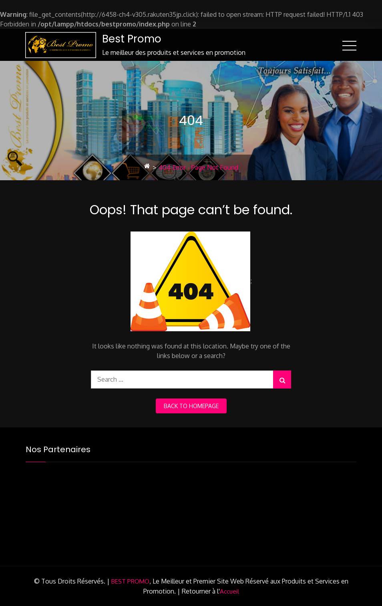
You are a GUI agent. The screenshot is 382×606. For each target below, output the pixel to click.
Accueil (229, 591)
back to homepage (191, 406)
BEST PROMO (130, 581)
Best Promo (131, 39)
